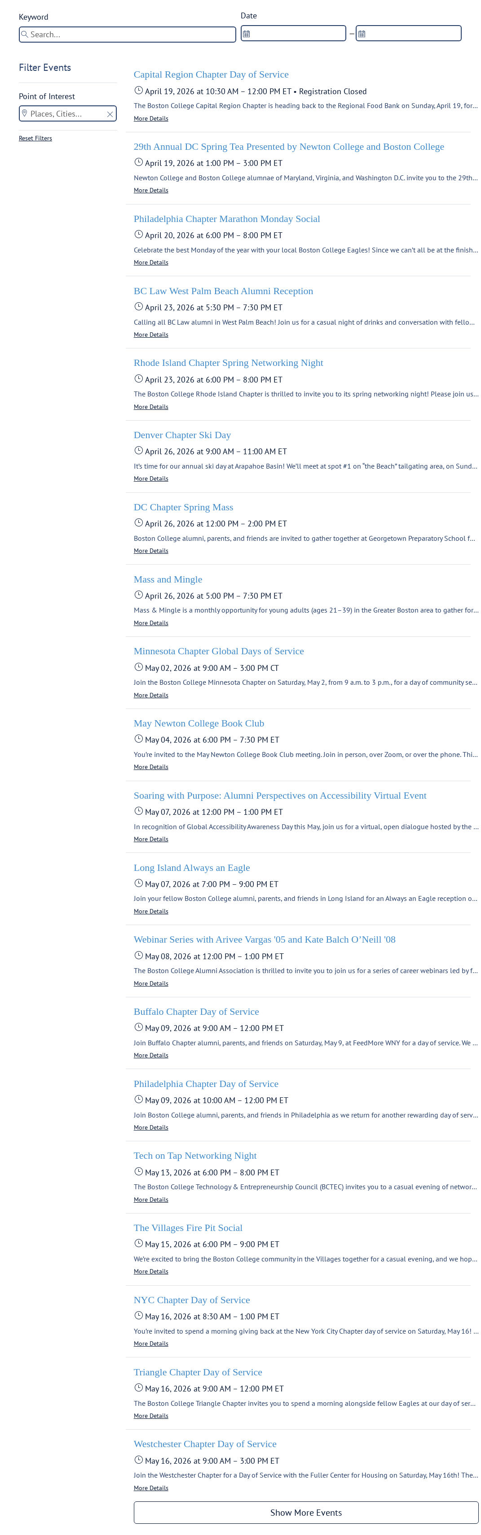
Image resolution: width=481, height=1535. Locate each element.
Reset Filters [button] (35, 138)
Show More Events (306, 1512)
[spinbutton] (294, 33)
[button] (110, 115)
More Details (151, 118)
